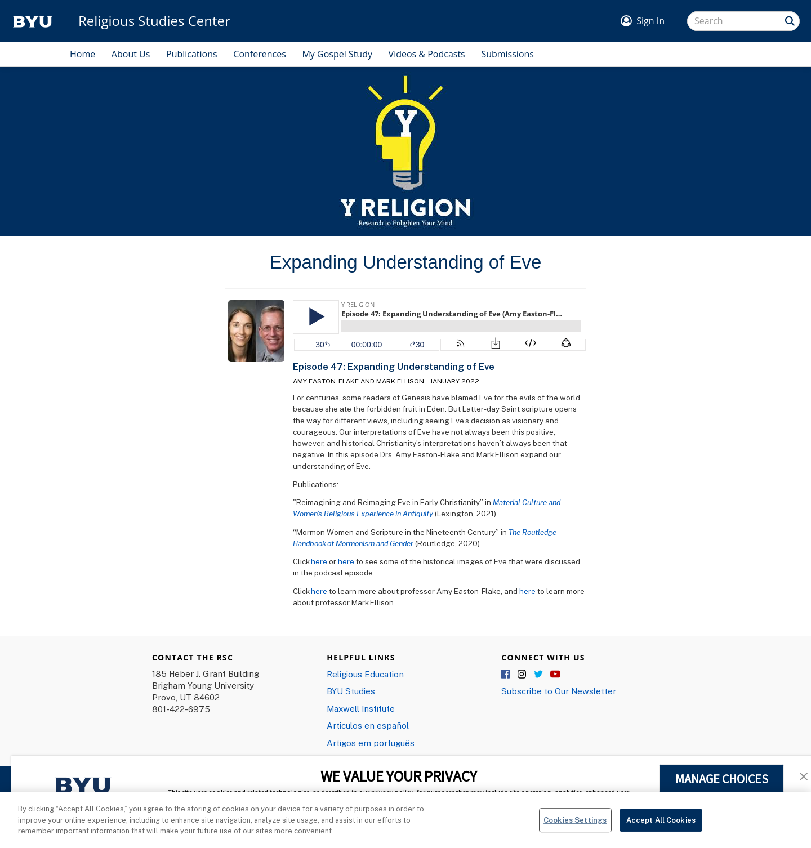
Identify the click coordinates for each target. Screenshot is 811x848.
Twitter (539, 674)
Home (82, 54)
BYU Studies (351, 691)
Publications (191, 54)
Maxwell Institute (361, 708)
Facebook (506, 674)
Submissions (507, 54)
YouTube (555, 674)
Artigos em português (371, 743)
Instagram (523, 674)
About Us (131, 54)
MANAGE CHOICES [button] (721, 779)
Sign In (650, 21)
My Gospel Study (337, 54)
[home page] (32, 21)
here (319, 561)
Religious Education (365, 674)
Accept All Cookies (661, 824)
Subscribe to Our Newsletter (558, 691)
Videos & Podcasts (427, 54)
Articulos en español (368, 725)
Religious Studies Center (154, 21)
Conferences (259, 54)
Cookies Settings (575, 824)
